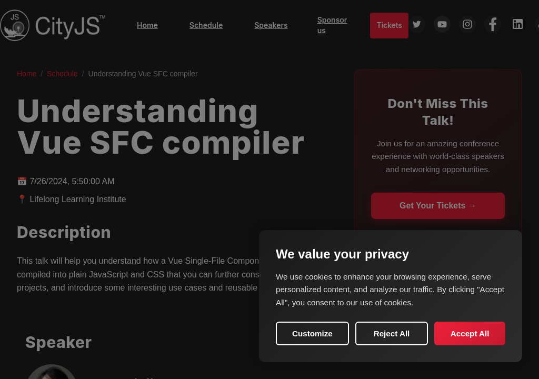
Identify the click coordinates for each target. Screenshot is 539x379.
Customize (312, 333)
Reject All (392, 333)
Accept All (470, 333)
